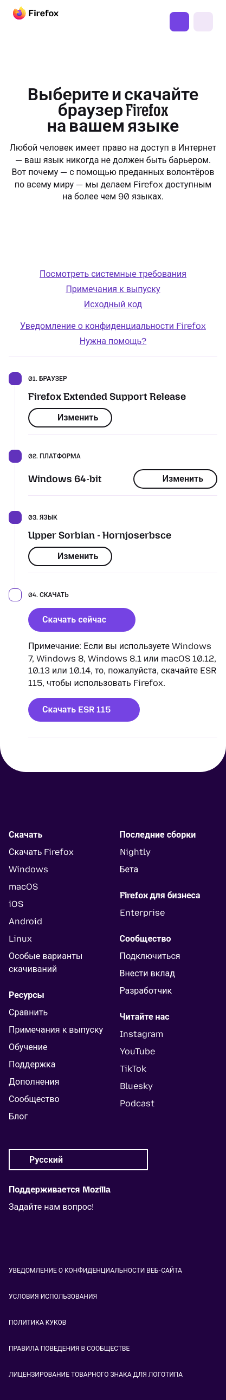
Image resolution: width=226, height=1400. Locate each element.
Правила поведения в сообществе (69, 1348)
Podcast (137, 1103)
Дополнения (34, 1082)
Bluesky (136, 1086)
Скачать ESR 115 (84, 709)
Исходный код (113, 304)
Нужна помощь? (113, 341)
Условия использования (53, 1296)
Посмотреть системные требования (113, 274)
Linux (20, 939)
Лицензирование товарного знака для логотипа (96, 1374)
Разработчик (146, 991)
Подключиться (150, 956)
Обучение (28, 1047)
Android (25, 921)
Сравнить (28, 1012)
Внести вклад (147, 973)
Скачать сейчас (81, 619)
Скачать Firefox (179, 21)
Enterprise (142, 913)
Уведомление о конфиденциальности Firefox (113, 326)
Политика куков (37, 1322)
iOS (16, 904)
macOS (23, 887)
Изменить (70, 417)
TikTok (133, 1069)
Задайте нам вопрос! (51, 1207)
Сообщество (34, 1099)
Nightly (135, 852)
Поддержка (32, 1064)
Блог (18, 1116)
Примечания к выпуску (113, 289)
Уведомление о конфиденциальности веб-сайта (95, 1270)
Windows (28, 869)
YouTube (137, 1051)
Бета (129, 869)
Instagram (141, 1034)
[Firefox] (45, 22)
